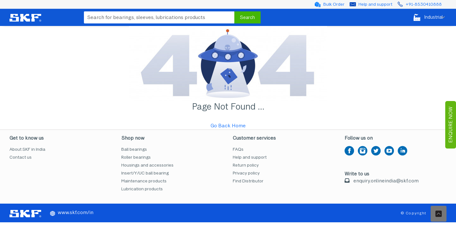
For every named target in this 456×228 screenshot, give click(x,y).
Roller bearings (136, 157)
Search (247, 17)
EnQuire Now (450, 125)
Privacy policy (246, 173)
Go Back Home (228, 126)
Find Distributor (248, 181)
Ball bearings (134, 149)
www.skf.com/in (71, 212)
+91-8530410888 (424, 4)
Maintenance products (144, 181)
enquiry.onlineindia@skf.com (386, 181)
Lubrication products (142, 189)
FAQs (238, 149)
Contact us (21, 157)
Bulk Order (334, 4)
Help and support (375, 4)
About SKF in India (27, 149)
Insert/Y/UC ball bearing (145, 173)
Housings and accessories (147, 165)
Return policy (246, 165)
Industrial (426, 17)
